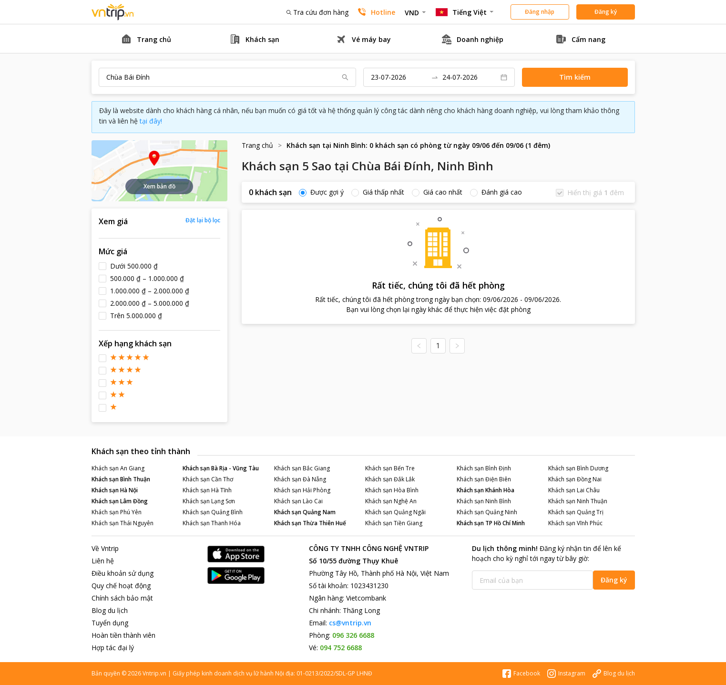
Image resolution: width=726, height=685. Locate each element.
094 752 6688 (341, 647)
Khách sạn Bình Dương (578, 468)
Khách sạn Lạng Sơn (209, 501)
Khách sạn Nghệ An (391, 501)
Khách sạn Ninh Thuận (577, 501)
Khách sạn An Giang (118, 468)
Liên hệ (103, 560)
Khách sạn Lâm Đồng (120, 501)
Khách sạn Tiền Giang (393, 523)
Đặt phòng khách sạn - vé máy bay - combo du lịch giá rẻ (113, 12)
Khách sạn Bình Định (484, 468)
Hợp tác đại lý (113, 647)
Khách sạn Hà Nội (115, 490)
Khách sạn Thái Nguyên (122, 523)
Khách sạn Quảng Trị (575, 512)
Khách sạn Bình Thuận (121, 479)
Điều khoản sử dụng (122, 573)
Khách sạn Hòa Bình (392, 490)
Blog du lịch (110, 610)
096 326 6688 (353, 635)
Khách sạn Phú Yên (117, 512)
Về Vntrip (105, 548)
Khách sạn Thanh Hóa (212, 523)
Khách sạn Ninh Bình (484, 501)
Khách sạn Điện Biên (484, 479)
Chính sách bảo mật (122, 597)
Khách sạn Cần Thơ (208, 479)
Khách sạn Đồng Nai (575, 479)
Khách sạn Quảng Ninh (487, 512)
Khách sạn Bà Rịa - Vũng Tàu (221, 468)
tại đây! (151, 120)
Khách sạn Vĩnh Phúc (575, 523)
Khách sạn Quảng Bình (213, 512)
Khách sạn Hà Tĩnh (207, 490)
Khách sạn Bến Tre (390, 468)
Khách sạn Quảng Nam (305, 512)
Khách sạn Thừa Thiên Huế (310, 523)
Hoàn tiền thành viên (123, 635)
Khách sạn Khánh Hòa (485, 490)
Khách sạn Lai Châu (574, 490)
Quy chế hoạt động (121, 585)
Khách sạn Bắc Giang (302, 468)
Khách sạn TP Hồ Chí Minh (491, 523)
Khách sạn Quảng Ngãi (395, 512)
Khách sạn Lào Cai (298, 501)
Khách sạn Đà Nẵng (300, 479)
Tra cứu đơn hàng (317, 12)
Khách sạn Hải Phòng (302, 490)
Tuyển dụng (110, 622)
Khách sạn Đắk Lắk (390, 479)
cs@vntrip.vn (350, 622)
